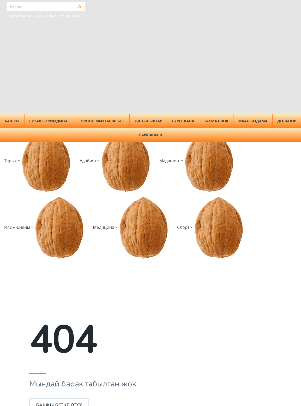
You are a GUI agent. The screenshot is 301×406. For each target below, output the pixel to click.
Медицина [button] (149, 17)
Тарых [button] (16, 17)
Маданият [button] (75, 17)
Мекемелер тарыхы (175, 398)
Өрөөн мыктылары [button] (102, 120)
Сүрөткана (183, 120)
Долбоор (286, 120)
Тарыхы (37, 384)
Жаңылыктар (148, 120)
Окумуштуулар (233, 373)
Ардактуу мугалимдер (240, 381)
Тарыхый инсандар (174, 381)
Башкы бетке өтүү (59, 272)
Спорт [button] (178, 17)
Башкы (36, 361)
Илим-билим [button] (112, 17)
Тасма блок (216, 120)
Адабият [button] (44, 17)
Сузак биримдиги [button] (50, 120)
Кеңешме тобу (44, 392)
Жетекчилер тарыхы (176, 390)
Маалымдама (252, 120)
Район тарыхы (169, 373)
